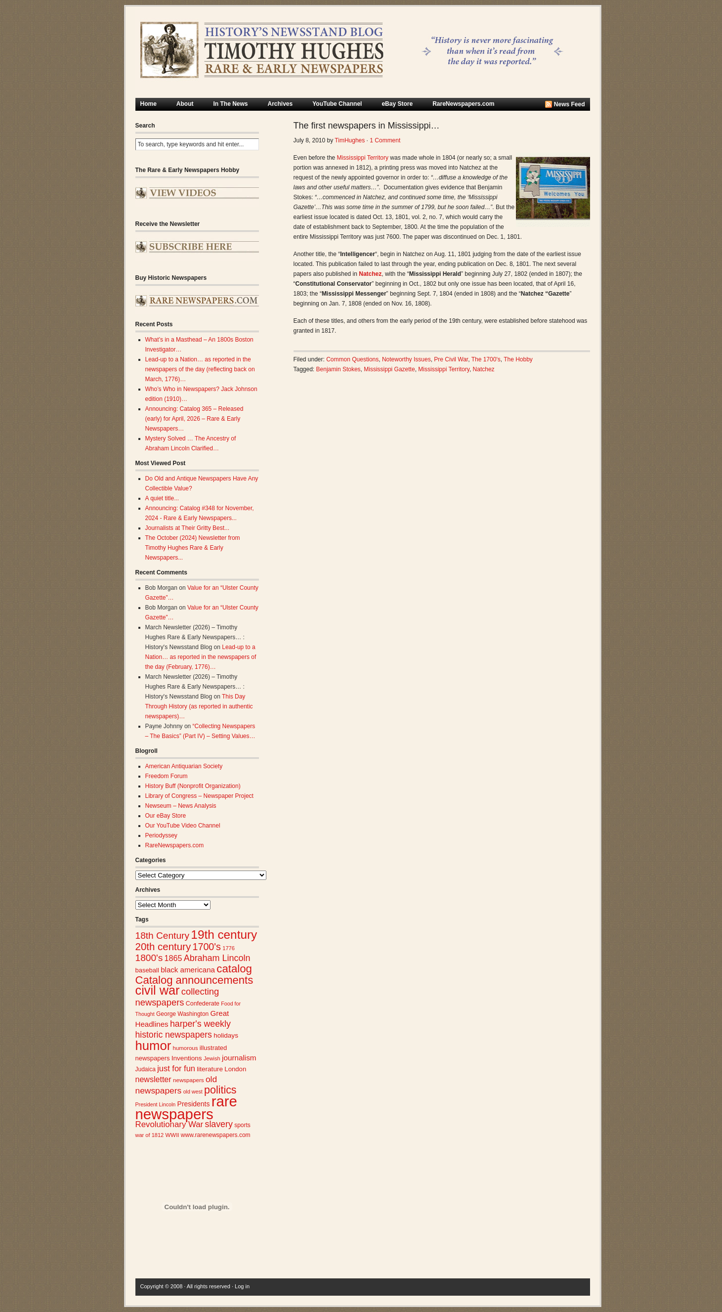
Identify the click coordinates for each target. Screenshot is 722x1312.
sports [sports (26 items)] (242, 1125)
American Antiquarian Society (184, 766)
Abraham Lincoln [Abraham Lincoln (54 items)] (217, 958)
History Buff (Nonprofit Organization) (193, 786)
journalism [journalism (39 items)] (239, 1057)
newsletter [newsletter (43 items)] (153, 1079)
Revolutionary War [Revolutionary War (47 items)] (169, 1124)
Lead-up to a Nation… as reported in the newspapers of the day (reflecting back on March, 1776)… (200, 369)
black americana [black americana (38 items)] (188, 969)
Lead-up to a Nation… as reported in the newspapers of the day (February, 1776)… (200, 657)
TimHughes (350, 140)
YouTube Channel (337, 103)
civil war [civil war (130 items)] (157, 990)
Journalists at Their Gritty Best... (187, 528)
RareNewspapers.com (463, 103)
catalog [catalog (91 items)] (234, 968)
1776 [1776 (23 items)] (228, 948)
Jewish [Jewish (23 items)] (212, 1058)
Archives (280, 103)
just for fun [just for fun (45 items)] (176, 1068)
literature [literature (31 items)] (210, 1069)
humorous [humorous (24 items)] (185, 1048)
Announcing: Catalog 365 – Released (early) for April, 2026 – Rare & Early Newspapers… (194, 418)
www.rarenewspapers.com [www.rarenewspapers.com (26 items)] (216, 1135)
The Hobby (518, 359)
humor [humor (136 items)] (153, 1045)
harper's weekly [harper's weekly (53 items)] (200, 1024)
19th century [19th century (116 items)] (224, 934)
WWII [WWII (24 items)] (172, 1135)
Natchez (484, 369)
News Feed (569, 104)
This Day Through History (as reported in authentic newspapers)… (199, 706)
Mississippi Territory (362, 157)
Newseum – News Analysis (180, 805)
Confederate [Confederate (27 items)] (202, 1003)
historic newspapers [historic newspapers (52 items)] (173, 1035)
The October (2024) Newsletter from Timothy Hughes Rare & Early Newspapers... (192, 547)
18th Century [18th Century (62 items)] (162, 935)
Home (148, 103)
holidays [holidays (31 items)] (225, 1035)
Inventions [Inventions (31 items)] (186, 1058)
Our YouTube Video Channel (182, 825)
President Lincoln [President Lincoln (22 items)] (155, 1104)
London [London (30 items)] (235, 1069)
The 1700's (486, 359)
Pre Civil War (451, 359)
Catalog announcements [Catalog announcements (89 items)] (194, 980)
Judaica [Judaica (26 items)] (145, 1069)
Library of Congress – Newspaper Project (199, 795)
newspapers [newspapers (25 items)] (188, 1080)
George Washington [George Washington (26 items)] (182, 1013)
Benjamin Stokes (338, 369)
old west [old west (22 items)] (193, 1091)
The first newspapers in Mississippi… (367, 126)
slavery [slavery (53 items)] (219, 1124)
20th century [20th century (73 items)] (163, 946)
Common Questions (352, 359)
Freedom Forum (166, 776)
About (185, 103)
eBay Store (397, 103)
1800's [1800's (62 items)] (149, 958)
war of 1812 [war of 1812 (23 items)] (149, 1135)
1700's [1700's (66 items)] (207, 946)
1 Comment (385, 140)
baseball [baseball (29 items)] (147, 970)
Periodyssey (161, 835)
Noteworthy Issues (406, 359)
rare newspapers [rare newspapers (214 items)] (186, 1107)
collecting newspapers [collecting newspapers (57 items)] (177, 996)
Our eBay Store (165, 815)
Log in (242, 1286)
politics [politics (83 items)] (220, 1090)
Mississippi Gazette (389, 369)
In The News (230, 103)
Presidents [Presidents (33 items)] (193, 1104)
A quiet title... (162, 498)
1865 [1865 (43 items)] (173, 958)
